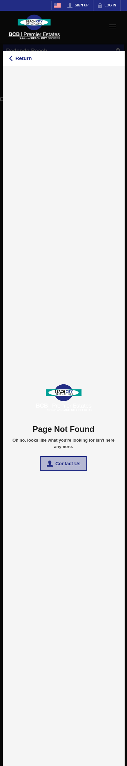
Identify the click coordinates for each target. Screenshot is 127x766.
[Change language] (57, 5)
